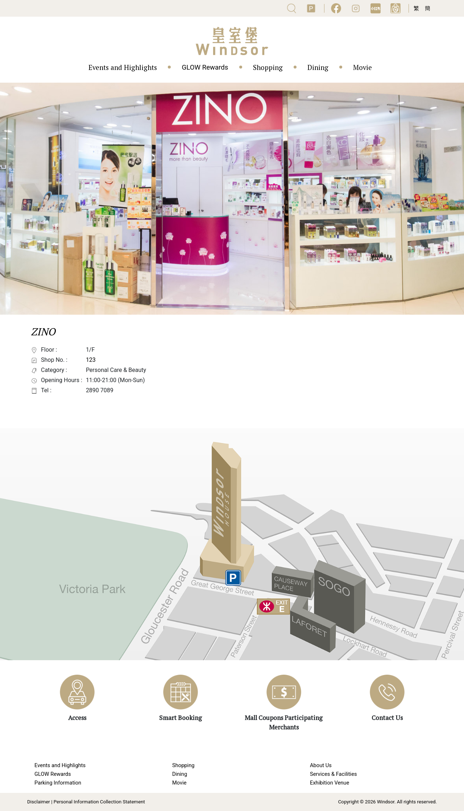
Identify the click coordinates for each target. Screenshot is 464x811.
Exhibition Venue (329, 782)
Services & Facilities (333, 774)
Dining (317, 67)
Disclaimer (38, 801)
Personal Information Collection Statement (99, 801)
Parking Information (57, 782)
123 (91, 359)
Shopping (268, 67)
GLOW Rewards (205, 67)
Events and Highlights (122, 67)
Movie (362, 67)
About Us (321, 765)
